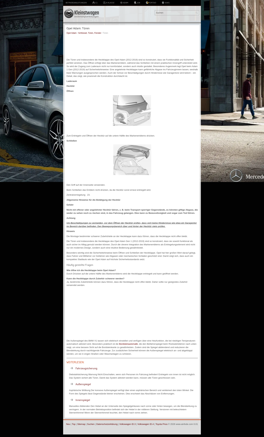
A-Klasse (108, 2)
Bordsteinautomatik (128, 344)
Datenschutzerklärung (107, 424)
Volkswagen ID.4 (145, 424)
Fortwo (151, 2)
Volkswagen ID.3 (127, 424)
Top (73, 424)
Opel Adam (71, 33)
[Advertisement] (132, 46)
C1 (94, 2)
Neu (68, 424)
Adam (124, 2)
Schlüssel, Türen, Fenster (89, 33)
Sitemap (81, 424)
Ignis (166, 2)
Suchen (90, 424)
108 (137, 2)
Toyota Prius (161, 424)
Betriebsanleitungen (76, 2)
